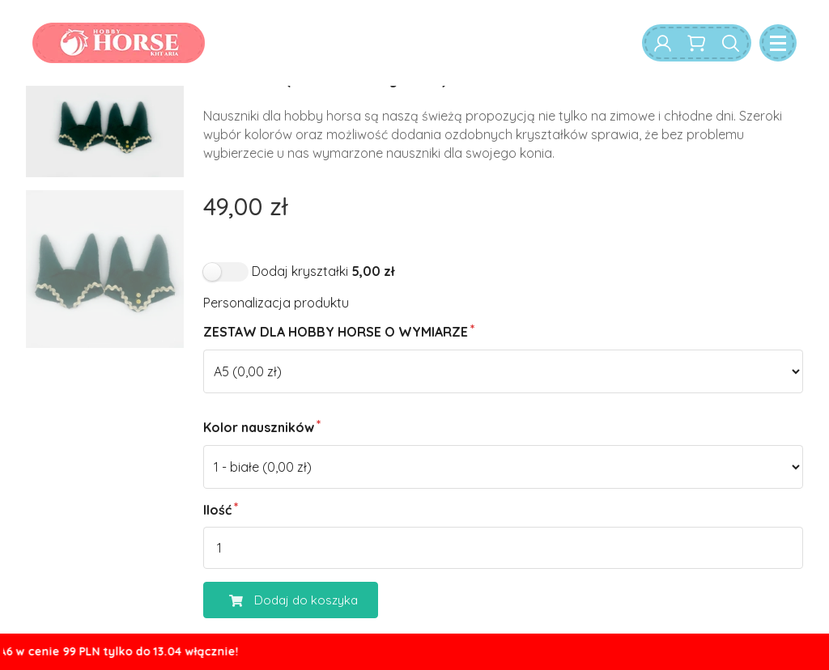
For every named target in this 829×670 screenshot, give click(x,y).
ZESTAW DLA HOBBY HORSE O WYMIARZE (335, 332)
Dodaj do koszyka (281, 600)
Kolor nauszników (258, 427)
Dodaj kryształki (323, 271)
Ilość (217, 510)
